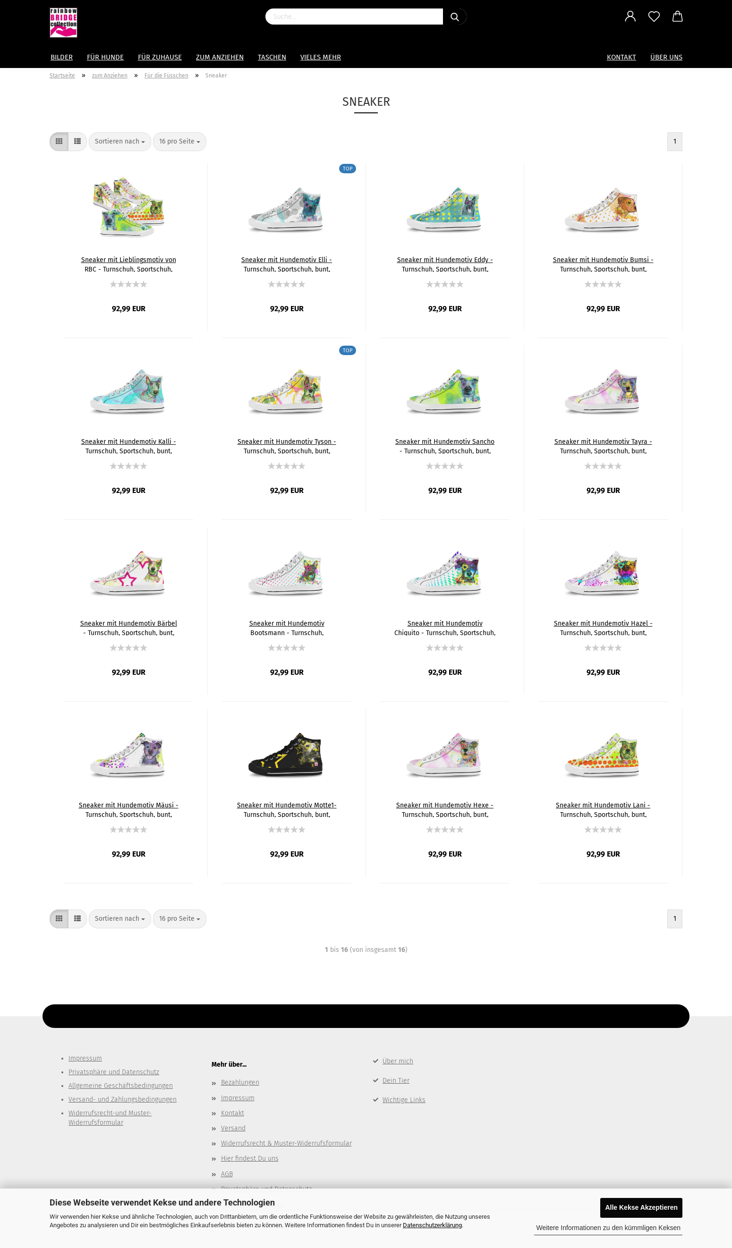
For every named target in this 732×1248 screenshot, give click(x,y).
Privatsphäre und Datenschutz (113, 1072)
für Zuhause (160, 57)
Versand (233, 1128)
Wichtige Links (404, 1100)
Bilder (62, 57)
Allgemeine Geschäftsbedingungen (120, 1086)
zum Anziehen (220, 57)
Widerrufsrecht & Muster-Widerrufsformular (286, 1143)
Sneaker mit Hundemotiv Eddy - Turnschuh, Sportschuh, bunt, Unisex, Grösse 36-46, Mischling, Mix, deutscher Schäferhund (445, 264)
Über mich (398, 1061)
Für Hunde (105, 57)
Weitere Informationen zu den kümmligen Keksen (608, 1227)
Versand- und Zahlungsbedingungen (122, 1099)
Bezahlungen (240, 1082)
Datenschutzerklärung (432, 1225)
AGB (227, 1174)
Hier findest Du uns (250, 1159)
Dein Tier (396, 1081)
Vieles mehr (320, 57)
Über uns (666, 57)
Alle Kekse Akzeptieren (641, 1207)
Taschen (272, 57)
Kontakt (621, 57)
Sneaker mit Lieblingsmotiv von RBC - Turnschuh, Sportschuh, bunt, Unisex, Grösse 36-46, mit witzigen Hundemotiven (128, 264)
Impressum (85, 1058)
